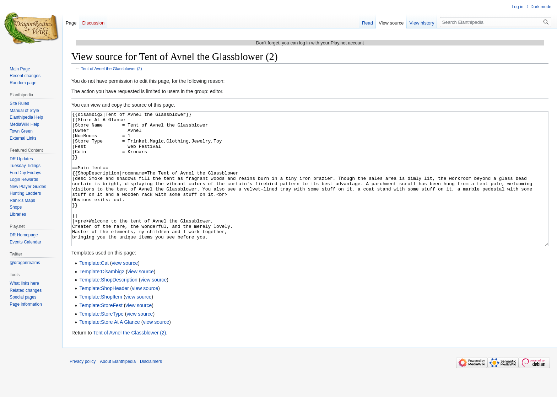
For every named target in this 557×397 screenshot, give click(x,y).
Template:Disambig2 (101, 298)
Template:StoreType (101, 340)
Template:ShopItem (100, 323)
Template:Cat (93, 290)
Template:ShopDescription (108, 306)
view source (125, 290)
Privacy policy (83, 388)
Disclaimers (151, 388)
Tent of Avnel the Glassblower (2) (111, 68)
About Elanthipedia (118, 388)
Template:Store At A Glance (109, 349)
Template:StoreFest (100, 332)
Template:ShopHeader (104, 315)
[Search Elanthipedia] (495, 22)
